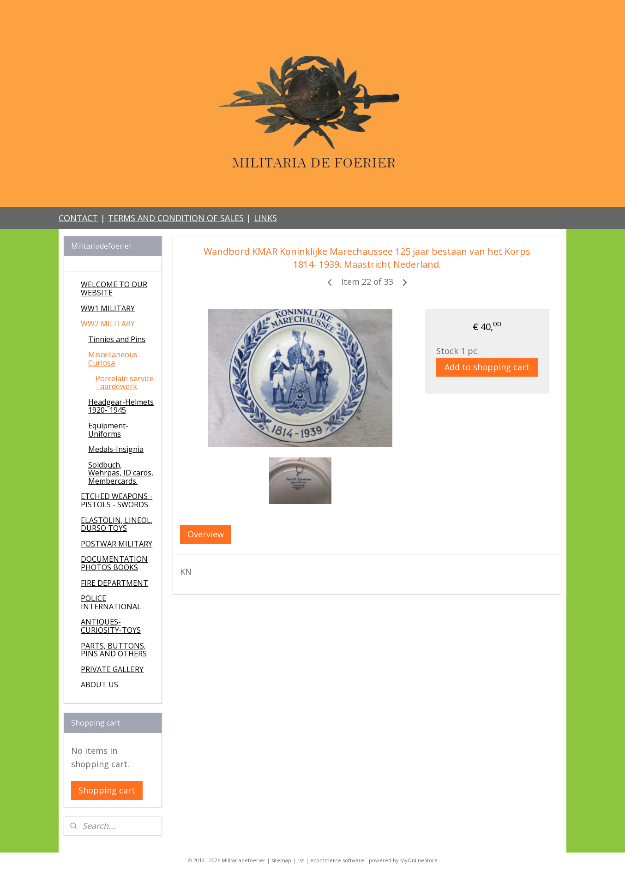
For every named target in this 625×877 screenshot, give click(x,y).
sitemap (281, 860)
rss (300, 860)
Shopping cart (106, 790)
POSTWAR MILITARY (116, 544)
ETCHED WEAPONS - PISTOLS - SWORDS (116, 500)
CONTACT (78, 217)
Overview (205, 534)
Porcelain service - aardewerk (125, 382)
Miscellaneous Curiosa (113, 358)
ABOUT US (99, 684)
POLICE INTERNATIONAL (111, 602)
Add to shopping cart (487, 366)
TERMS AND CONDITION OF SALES (176, 217)
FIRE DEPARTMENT (114, 583)
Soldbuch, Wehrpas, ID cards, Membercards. (120, 473)
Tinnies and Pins (116, 339)
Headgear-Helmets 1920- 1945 (121, 406)
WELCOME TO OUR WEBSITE (114, 288)
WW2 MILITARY (108, 323)
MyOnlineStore (419, 860)
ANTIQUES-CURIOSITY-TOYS (111, 626)
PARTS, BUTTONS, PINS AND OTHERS (114, 650)
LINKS (265, 217)
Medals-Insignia (116, 449)
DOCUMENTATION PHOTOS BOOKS (114, 563)
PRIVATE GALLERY (112, 669)
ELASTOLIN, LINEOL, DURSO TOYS (117, 524)
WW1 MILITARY (108, 308)
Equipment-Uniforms (108, 429)
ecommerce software (337, 860)
